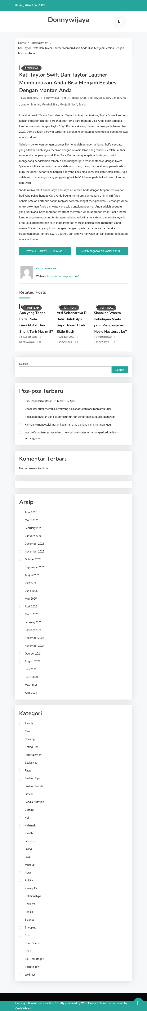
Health (29, 833)
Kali (124, 97)
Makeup (30, 864)
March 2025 (32, 614)
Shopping (30, 927)
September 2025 (35, 567)
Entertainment (33, 754)
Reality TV (31, 888)
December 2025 (34, 543)
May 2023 (31, 685)
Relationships (33, 896)
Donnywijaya (68, 20)
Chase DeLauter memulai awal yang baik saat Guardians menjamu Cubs (68, 408)
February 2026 (33, 528)
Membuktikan (50, 104)
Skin (27, 935)
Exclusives (31, 762)
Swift (74, 104)
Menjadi (65, 104)
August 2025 (32, 575)
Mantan (35, 104)
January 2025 (33, 630)
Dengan (116, 97)
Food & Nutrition (34, 801)
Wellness (30, 974)
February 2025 (33, 622)
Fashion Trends (34, 786)
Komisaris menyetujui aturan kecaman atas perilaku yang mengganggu (68, 424)
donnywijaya (52, 97)
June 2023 (31, 677)
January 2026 (33, 535)
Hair (27, 817)
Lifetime (30, 841)
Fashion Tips (32, 778)
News (28, 872)
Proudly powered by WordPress (75, 1003)
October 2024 (33, 653)
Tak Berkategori (34, 958)
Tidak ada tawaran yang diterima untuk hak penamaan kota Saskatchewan (70, 416)
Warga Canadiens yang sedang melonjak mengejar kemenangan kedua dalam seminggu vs (72, 435)
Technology (32, 966)
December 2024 (34, 637)
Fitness (29, 794)
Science (29, 919)
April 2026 (31, 512)
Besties (92, 97)
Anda (83, 97)
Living (28, 849)
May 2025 (31, 598)
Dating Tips (31, 747)
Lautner (25, 104)
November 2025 (34, 551)
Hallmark (30, 825)
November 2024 (34, 645)
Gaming (29, 809)
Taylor (83, 104)
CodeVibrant (23, 1008)
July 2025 (31, 582)
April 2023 (31, 692)
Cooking (30, 739)
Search (23, 363)
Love (28, 856)
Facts (28, 770)
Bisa (101, 97)
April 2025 (31, 606)
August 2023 (32, 661)
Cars (27, 731)
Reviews (30, 904)
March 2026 (32, 520)
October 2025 (33, 559)
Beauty (29, 723)
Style (28, 951)
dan (107, 97)
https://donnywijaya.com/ (63, 276)
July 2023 (31, 669)
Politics (29, 880)
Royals (29, 911)
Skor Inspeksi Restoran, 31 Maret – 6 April (50, 401)
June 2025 (31, 590)
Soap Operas (33, 943)
